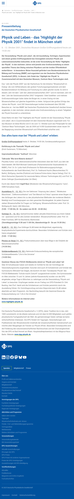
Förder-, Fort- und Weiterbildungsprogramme (17, 424)
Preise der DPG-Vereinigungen (12, 460)
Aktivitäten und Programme (12, 412)
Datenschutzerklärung (27, 495)
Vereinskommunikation (10, 388)
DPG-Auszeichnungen (10, 446)
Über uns (5, 376)
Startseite (6, 10)
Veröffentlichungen (17, 10)
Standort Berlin (7, 393)
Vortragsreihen (7, 427)
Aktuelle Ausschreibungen (11, 449)
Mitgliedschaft (19, 368)
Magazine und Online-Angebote (13, 476)
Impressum (6, 495)
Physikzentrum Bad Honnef (11, 390)
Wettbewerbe (6, 429)
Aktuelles (27, 10)
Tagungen (5, 418)
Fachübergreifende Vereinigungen (13, 406)
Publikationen (6, 473)
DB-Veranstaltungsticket (10, 442)
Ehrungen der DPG (8, 452)
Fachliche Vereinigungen (10, 403)
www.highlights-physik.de (12, 302)
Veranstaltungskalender (10, 439)
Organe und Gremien (9, 382)
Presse (28, 368)
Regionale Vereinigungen (10, 409)
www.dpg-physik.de (22, 334)
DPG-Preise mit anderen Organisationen (16, 458)
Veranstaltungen (8, 436)
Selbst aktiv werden (8, 416)
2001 (32, 10)
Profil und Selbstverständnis (11, 379)
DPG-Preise (6, 455)
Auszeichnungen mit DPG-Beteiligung (15, 463)
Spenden (6, 368)
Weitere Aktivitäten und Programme (14, 432)
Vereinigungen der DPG (10, 400)
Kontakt (4, 396)
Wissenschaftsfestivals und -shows (14, 421)
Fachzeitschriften (8, 479)
